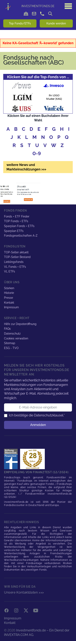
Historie (9, 292)
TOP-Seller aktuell (16, 252)
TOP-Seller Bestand (17, 257)
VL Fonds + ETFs (15, 266)
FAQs (7, 328)
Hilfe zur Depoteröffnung (20, 324)
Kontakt (9, 302)
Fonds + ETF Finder (16, 216)
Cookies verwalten (16, 338)
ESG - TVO (11, 348)
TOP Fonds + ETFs (16, 221)
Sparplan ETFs (14, 231)
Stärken (9, 288)
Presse (8, 297)
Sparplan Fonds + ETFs (19, 226)
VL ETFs (9, 271)
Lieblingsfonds (14, 261)
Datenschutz (12, 333)
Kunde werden (56, 23)
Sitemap (9, 343)
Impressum (11, 307)
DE (38, 6)
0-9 (36, 153)
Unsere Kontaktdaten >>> (24, 592)
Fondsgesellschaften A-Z (20, 235)
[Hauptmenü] (68, 6)
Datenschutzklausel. (49, 415)
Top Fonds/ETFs (20, 23)
